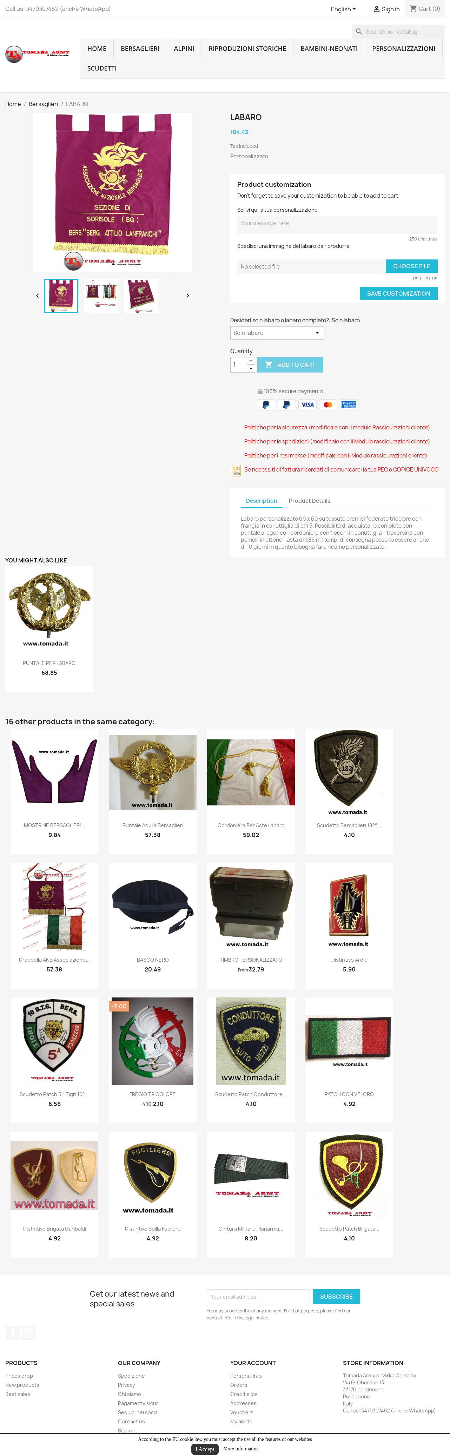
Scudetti (102, 68)
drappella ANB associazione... (54, 959)
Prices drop (19, 1375)
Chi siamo (129, 1394)
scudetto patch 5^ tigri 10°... (54, 1094)
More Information (241, 1448)
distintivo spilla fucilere (153, 1228)
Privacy (126, 1385)
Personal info (246, 1375)
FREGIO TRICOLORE (153, 1094)
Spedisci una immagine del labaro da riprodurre (293, 246)
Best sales (17, 1394)
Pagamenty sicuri (138, 1403)
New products (22, 1385)
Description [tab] (261, 501)
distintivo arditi (349, 959)
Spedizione (131, 1375)
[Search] (398, 32)
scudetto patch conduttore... (251, 1094)
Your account (253, 1363)
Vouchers (241, 1412)
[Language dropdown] (344, 9)
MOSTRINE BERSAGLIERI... (54, 825)
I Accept (205, 1449)
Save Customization (398, 293)
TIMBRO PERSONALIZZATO (251, 959)
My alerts (241, 1421)
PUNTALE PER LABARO (49, 663)
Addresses (243, 1403)
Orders (238, 1385)
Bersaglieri (140, 48)
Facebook (13, 1333)
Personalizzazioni (403, 48)
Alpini (184, 48)
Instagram (28, 1333)
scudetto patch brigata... (349, 1228)
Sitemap (128, 1430)
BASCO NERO (153, 959)
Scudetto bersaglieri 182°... (349, 825)
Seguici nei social (138, 1412)
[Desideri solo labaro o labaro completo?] (277, 333)
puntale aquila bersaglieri (153, 825)
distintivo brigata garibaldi (54, 1228)
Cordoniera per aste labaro (251, 825)
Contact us (131, 1421)
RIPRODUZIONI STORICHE (247, 48)
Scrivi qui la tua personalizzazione (277, 209)
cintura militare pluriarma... (251, 1228)
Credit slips (244, 1394)
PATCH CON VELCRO (349, 1094)
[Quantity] (238, 365)
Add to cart (290, 364)
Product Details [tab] (309, 501)
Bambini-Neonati (329, 48)
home (96, 48)
